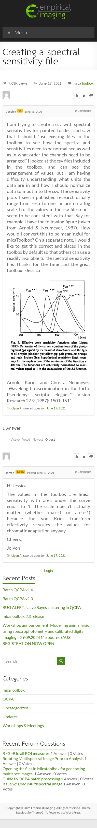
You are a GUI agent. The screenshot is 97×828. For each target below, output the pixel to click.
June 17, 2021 (56, 408)
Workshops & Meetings (23, 725)
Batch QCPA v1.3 (18, 598)
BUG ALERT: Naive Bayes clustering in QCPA (42, 607)
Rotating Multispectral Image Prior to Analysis (43, 758)
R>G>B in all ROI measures (26, 753)
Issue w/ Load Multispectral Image (32, 783)
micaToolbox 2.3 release (23, 616)
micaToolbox (84, 83)
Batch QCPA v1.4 (18, 589)
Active (15, 439)
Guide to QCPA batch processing (31, 778)
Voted (26, 439)
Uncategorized (15, 707)
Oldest (50, 439)
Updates (10, 716)
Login (48, 571)
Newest (38, 439)
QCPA (8, 698)
